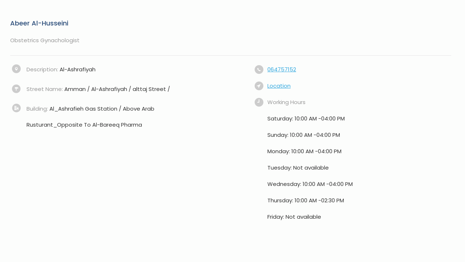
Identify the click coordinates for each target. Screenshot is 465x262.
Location (279, 86)
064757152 (281, 69)
